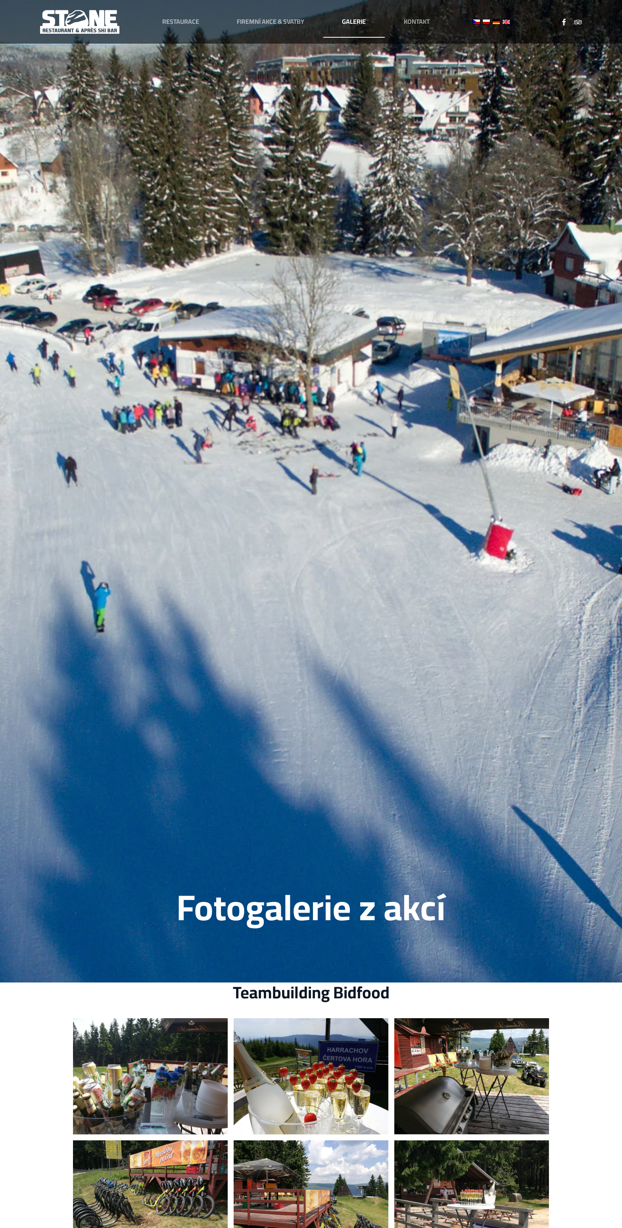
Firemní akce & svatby (270, 21)
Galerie (354, 21)
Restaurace (180, 21)
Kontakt (417, 21)
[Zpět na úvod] (79, 22)
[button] (150, 1076)
